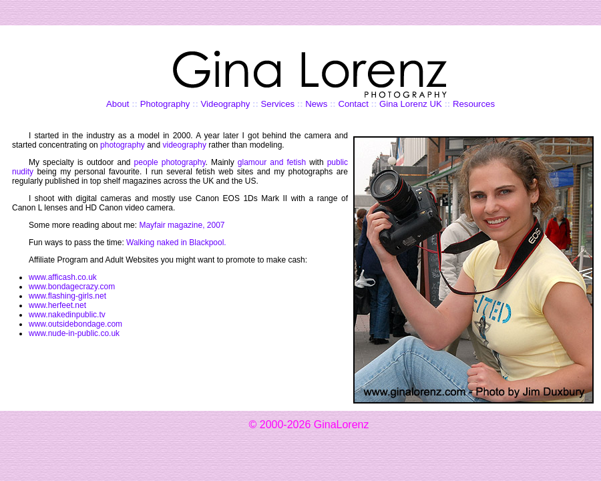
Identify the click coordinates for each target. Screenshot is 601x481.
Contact (353, 104)
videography (184, 145)
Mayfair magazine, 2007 (181, 225)
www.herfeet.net (57, 305)
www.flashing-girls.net (67, 296)
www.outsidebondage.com (75, 324)
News (316, 104)
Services (278, 104)
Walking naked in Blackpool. (176, 242)
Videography (225, 104)
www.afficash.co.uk (63, 277)
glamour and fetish (272, 162)
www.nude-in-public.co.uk (74, 333)
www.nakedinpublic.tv (67, 314)
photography (122, 145)
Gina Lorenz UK (410, 104)
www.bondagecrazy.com (72, 286)
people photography (170, 162)
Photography (165, 104)
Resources (474, 104)
